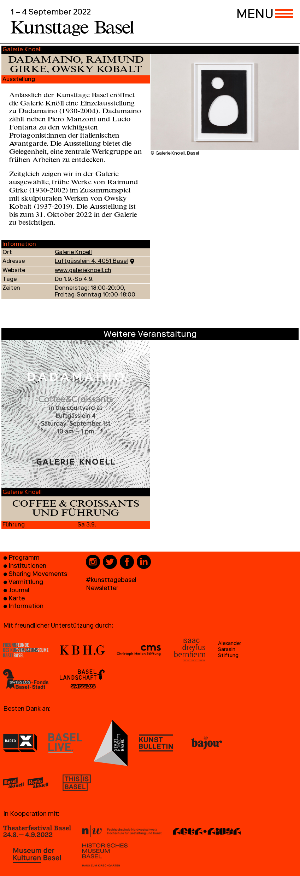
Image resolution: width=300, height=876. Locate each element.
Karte (16, 599)
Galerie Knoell (73, 253)
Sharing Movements (37, 575)
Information (25, 607)
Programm (24, 558)
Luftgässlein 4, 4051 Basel (91, 262)
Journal (18, 591)
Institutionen (27, 567)
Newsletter (102, 589)
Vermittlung (25, 583)
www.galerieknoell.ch (83, 271)
